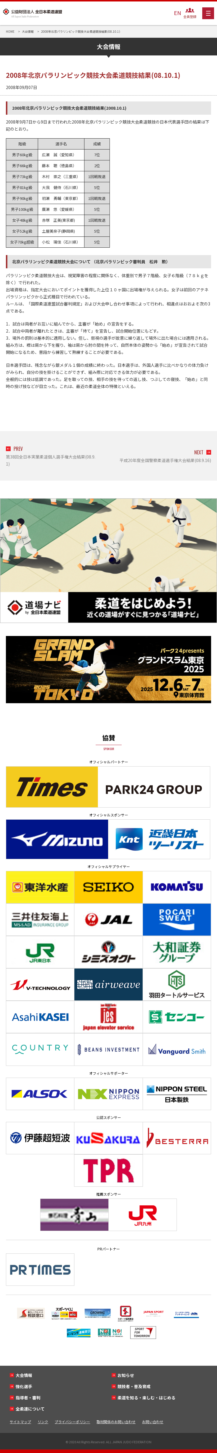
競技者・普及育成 (134, 1386)
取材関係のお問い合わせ (116, 1421)
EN (177, 13)
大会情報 (24, 1375)
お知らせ (126, 1375)
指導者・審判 (28, 1398)
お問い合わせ (152, 1421)
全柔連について (30, 1409)
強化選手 (24, 1386)
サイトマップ (20, 1421)
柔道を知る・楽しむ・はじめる (146, 1398)
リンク (42, 1421)
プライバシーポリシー (72, 1421)
